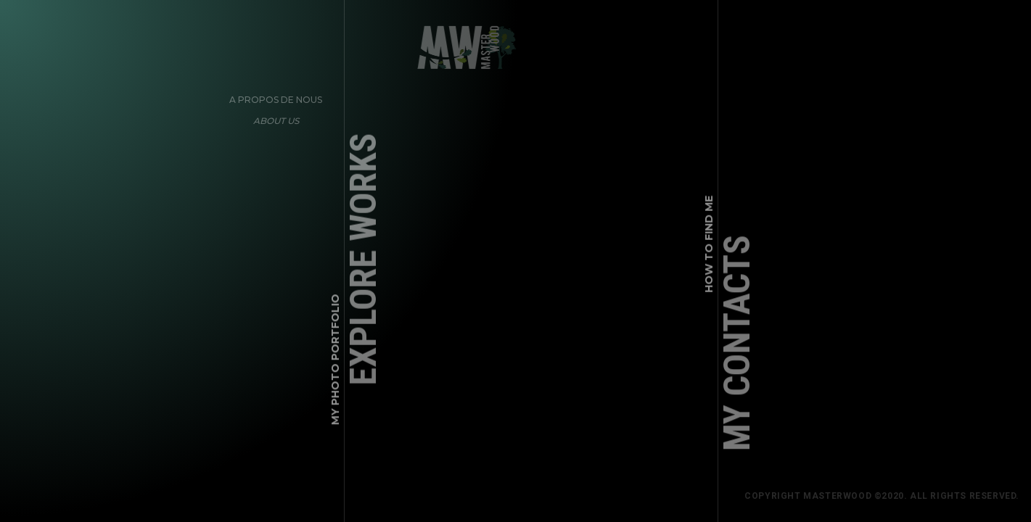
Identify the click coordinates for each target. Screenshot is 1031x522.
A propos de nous (272, 95)
